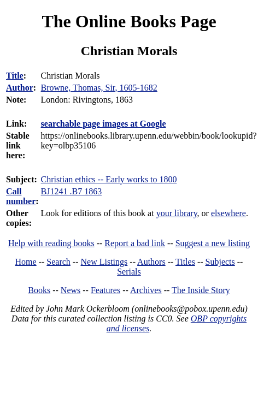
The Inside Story (201, 290)
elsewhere (228, 213)
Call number (21, 196)
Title (15, 75)
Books (39, 290)
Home (26, 261)
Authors (151, 261)
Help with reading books (51, 243)
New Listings (104, 261)
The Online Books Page (129, 21)
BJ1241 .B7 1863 (71, 191)
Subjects (220, 261)
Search (58, 261)
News (70, 290)
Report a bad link (134, 243)
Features (105, 290)
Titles (185, 261)
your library (176, 213)
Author (19, 87)
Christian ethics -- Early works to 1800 (109, 179)
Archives (146, 290)
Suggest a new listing (212, 243)
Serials (129, 271)
